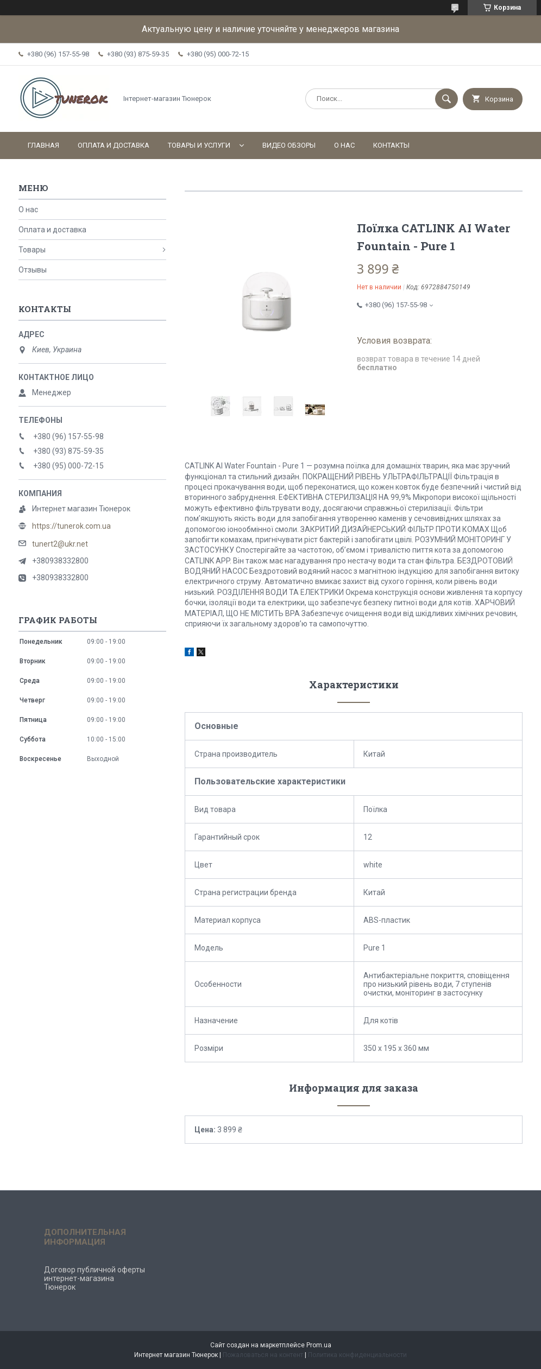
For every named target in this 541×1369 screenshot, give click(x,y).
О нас (344, 145)
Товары (32, 249)
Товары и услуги (199, 145)
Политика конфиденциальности (357, 1355)
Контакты (391, 145)
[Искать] (446, 98)
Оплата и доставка (113, 145)
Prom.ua (318, 1345)
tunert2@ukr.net (60, 544)
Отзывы (32, 269)
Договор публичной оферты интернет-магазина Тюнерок (94, 1278)
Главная (43, 145)
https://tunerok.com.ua (71, 526)
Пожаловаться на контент (263, 1355)
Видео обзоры (289, 145)
